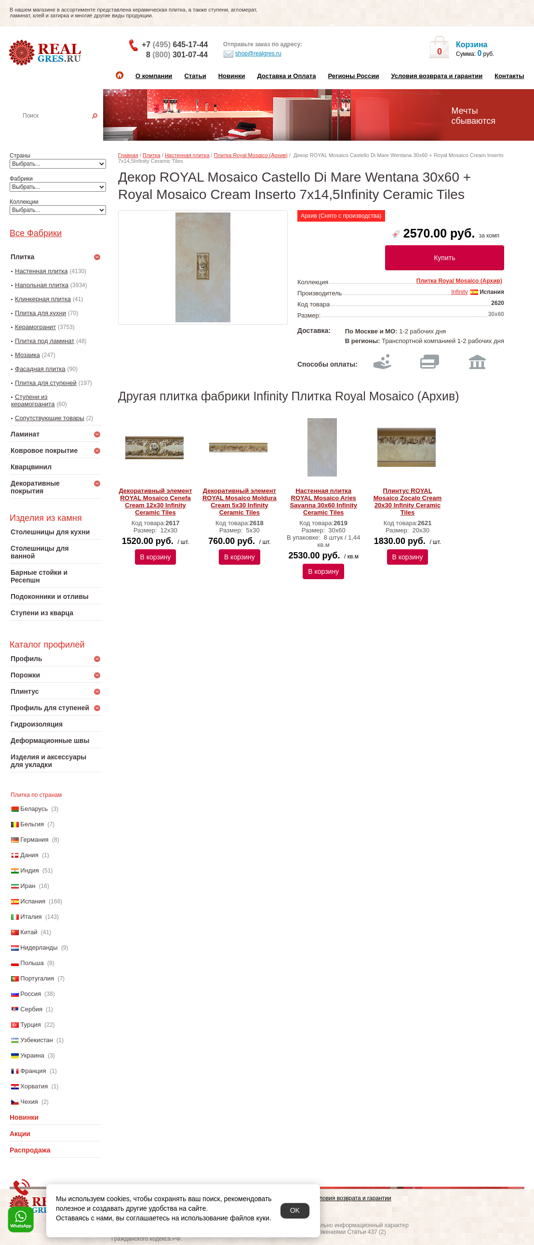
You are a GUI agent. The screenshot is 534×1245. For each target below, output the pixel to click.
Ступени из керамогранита (32, 400)
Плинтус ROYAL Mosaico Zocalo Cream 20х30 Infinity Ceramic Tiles (408, 501)
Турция (30, 1024)
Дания (29, 855)
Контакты (509, 75)
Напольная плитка (41, 285)
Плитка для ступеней (46, 382)
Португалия (37, 978)
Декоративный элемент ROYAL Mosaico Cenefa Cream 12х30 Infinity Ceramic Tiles (155, 501)
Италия (30, 916)
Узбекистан (36, 1040)
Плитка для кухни (40, 313)
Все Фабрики (36, 233)
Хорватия (34, 1086)
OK (295, 1210)
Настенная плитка (65, 129)
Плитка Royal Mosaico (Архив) (251, 155)
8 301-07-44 (177, 55)
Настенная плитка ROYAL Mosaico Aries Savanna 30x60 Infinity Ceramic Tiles (323, 501)
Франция (33, 1070)
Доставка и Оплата (286, 75)
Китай (28, 932)
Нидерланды (38, 947)
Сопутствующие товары (49, 418)
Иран (27, 885)
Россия (30, 993)
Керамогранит (35, 327)
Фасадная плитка (40, 368)
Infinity (459, 292)
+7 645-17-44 (175, 44)
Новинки (231, 75)
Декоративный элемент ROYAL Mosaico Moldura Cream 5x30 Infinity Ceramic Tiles (239, 501)
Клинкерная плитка (43, 299)
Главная (128, 155)
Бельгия (32, 824)
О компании (153, 75)
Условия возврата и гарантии (436, 75)
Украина (32, 1055)
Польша (31, 963)
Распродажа (30, 1150)
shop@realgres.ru (252, 54)
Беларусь (34, 808)
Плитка (151, 155)
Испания (32, 901)
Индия (29, 870)
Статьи (195, 75)
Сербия (31, 1009)
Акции (20, 1134)
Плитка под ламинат (44, 340)
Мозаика (27, 354)
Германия (34, 839)
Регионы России (353, 75)
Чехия (29, 1101)
